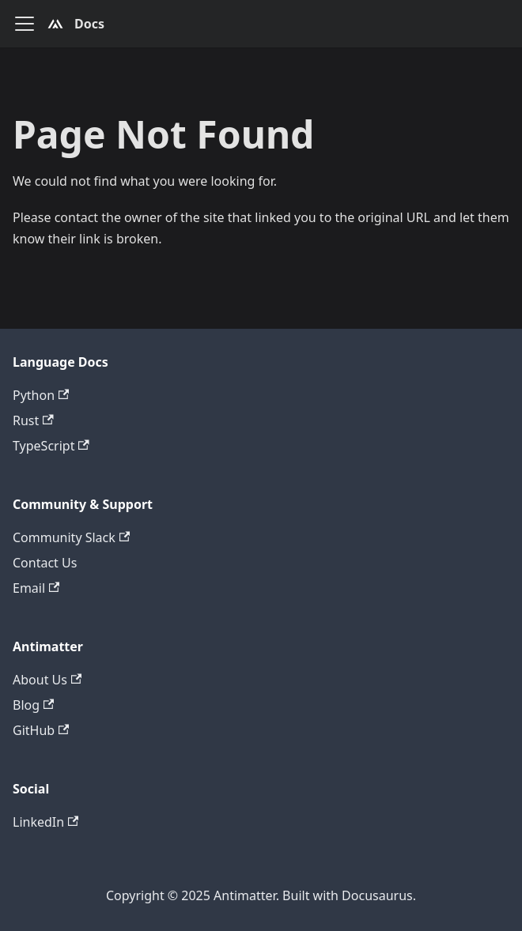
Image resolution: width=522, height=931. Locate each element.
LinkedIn (45, 822)
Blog (33, 705)
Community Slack (71, 537)
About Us (47, 679)
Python (41, 395)
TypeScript (51, 445)
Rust (33, 420)
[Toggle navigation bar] (24, 24)
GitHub (41, 730)
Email (36, 588)
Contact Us (45, 562)
